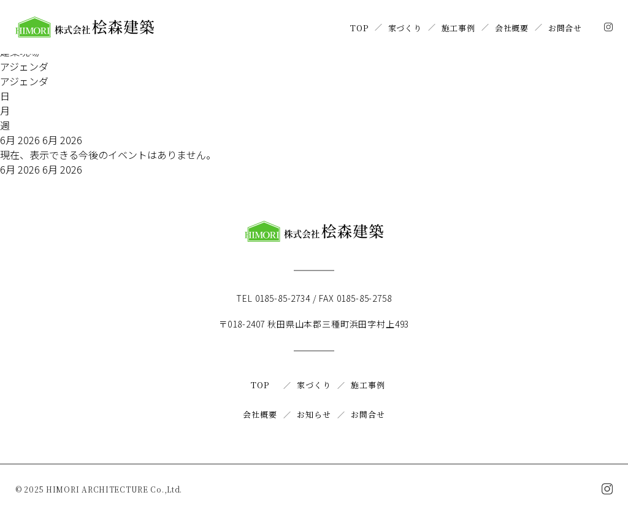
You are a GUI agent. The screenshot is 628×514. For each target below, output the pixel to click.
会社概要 (512, 28)
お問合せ (565, 28)
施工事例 (458, 28)
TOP (359, 28)
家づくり (405, 28)
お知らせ (314, 414)
